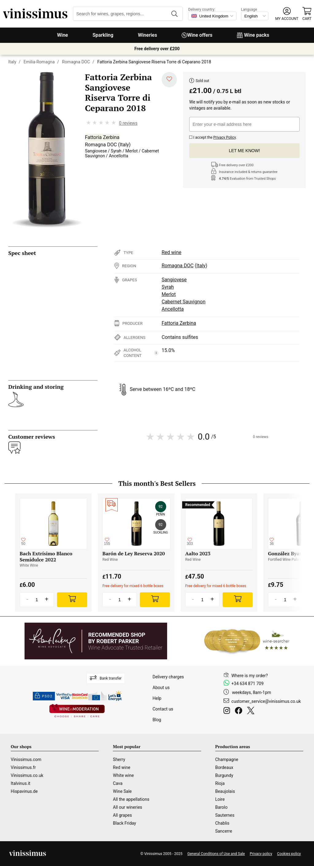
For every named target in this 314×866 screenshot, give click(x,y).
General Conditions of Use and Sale (216, 854)
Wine (62, 35)
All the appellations (131, 799)
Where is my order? (250, 675)
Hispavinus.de (24, 791)
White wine (123, 775)
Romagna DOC (76, 61)
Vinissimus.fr (23, 767)
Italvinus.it (20, 783)
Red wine (172, 252)
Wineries (147, 35)
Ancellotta (118, 155)
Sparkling (103, 35)
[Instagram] (228, 711)
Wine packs (253, 35)
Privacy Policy (224, 137)
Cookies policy (289, 854)
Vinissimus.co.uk (27, 775)
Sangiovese (96, 150)
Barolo (221, 807)
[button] (286, 14)
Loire (220, 799)
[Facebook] (240, 711)
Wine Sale (122, 791)
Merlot (131, 150)
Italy (12, 61)
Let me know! (244, 150)
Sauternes (225, 815)
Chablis (222, 823)
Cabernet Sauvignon (183, 302)
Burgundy (224, 775)
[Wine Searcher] (246, 641)
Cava (117, 783)
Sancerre (223, 831)
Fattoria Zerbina (102, 137)
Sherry (119, 759)
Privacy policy (261, 854)
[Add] (72, 599)
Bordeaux (224, 767)
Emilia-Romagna (39, 61)
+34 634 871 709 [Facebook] (248, 683)
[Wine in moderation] (77, 711)
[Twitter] (252, 711)
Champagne (226, 759)
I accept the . (213, 136)
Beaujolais (225, 791)
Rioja (220, 783)
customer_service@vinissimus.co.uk (266, 701)
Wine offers (197, 35)
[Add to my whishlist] (169, 79)
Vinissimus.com (26, 759)
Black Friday (124, 823)
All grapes (122, 815)
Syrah (116, 150)
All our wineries (127, 807)
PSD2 (44, 696)
